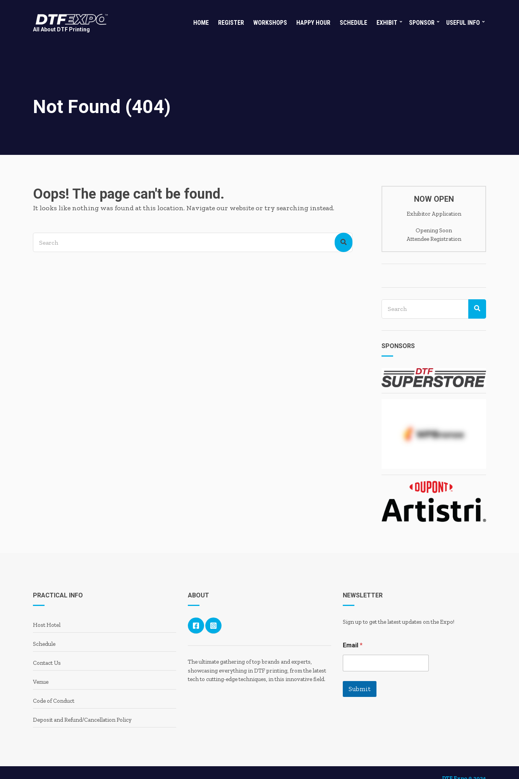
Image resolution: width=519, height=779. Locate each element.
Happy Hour (313, 22)
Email (353, 645)
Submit (360, 689)
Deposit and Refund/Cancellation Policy (82, 719)
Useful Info (463, 22)
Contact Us (47, 662)
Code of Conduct (53, 700)
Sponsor (422, 22)
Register (231, 22)
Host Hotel (46, 624)
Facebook (196, 626)
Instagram (213, 626)
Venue (40, 681)
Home (201, 22)
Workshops (270, 22)
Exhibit (386, 22)
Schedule (353, 22)
